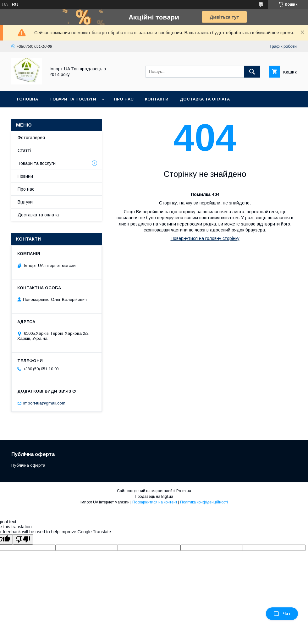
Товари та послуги (72, 99)
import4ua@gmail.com (44, 403)
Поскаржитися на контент (154, 502)
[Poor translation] (23, 539)
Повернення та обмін (43, 115)
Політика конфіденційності (204, 502)
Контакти (156, 99)
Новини (25, 176)
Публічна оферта (28, 465)
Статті (24, 150)
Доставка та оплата (205, 99)
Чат (281, 613)
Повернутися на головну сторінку (205, 238)
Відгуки (25, 201)
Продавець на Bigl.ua (154, 496)
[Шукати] (252, 72)
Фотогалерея (31, 137)
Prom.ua (183, 491)
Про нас (124, 99)
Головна (27, 99)
